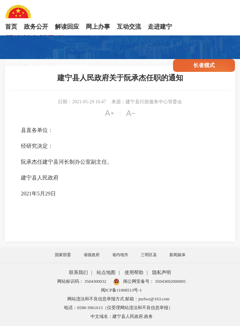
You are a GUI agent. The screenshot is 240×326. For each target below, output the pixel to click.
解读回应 (67, 26)
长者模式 (204, 65)
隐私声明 (161, 272)
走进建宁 (160, 26)
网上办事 (98, 26)
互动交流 (129, 26)
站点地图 (106, 272)
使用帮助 (134, 272)
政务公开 (36, 26)
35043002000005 (169, 281)
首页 (11, 26)
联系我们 (78, 272)
